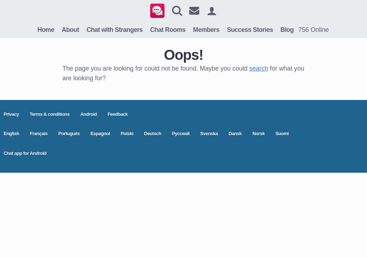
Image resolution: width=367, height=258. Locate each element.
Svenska (209, 133)
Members (206, 29)
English (11, 133)
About (70, 29)
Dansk (235, 133)
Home (45, 29)
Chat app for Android (25, 153)
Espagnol (100, 133)
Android (88, 114)
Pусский (181, 133)
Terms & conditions (50, 114)
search (258, 68)
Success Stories (250, 29)
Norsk (258, 133)
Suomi (282, 133)
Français (38, 133)
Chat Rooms (168, 29)
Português (69, 133)
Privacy (11, 114)
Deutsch (152, 133)
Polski (127, 133)
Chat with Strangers (114, 29)
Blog (287, 29)
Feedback (118, 114)
